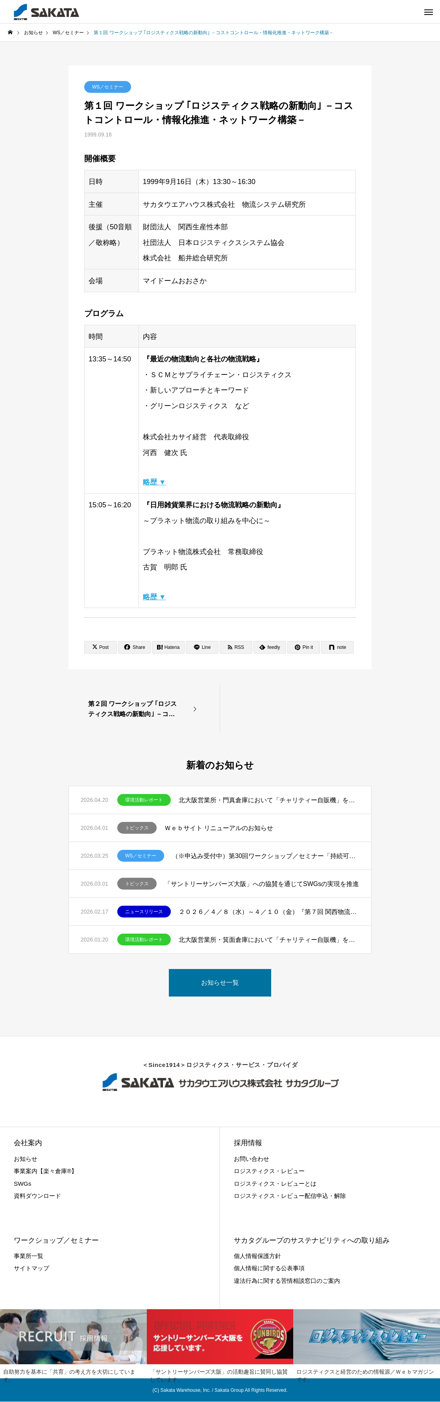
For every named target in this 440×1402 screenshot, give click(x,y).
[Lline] (202, 647)
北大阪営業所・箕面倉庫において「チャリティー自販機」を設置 (269, 939)
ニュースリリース (144, 911)
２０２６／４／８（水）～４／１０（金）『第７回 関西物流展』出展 (269, 911)
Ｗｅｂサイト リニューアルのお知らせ (219, 828)
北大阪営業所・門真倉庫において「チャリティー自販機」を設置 (269, 800)
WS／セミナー (107, 87)
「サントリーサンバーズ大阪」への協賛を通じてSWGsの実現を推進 (262, 884)
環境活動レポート (144, 800)
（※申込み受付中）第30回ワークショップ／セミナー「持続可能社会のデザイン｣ (265, 856)
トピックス (137, 828)
